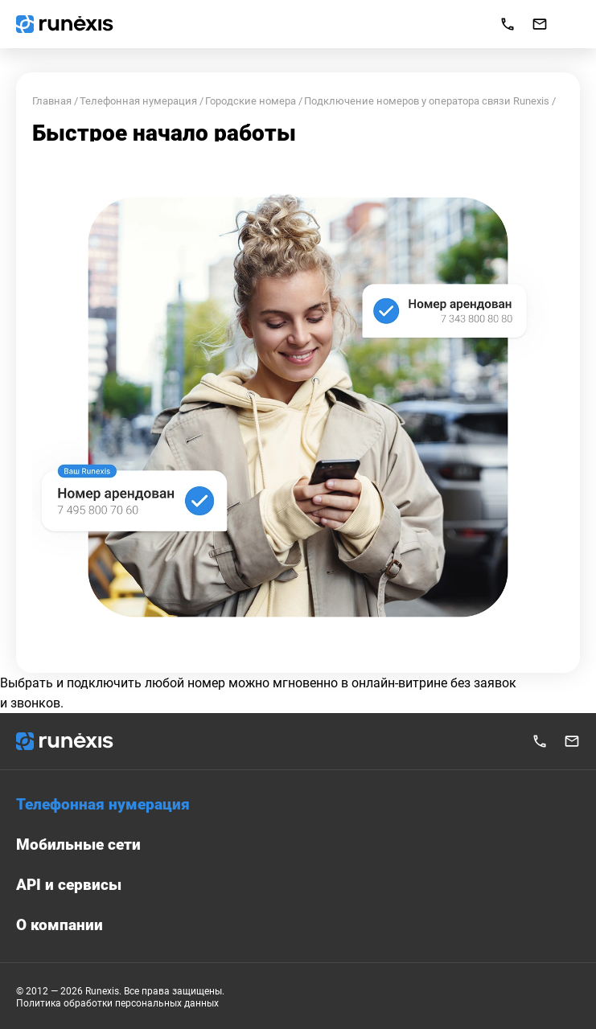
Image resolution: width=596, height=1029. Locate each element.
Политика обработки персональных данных (117, 1003)
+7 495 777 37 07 (540, 741)
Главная (52, 101)
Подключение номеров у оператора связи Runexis (426, 101)
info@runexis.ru (540, 24)
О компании (59, 925)
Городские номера (250, 101)
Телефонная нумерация (138, 101)
